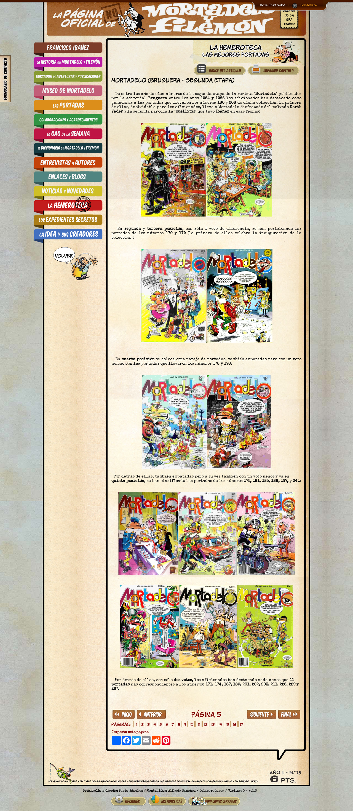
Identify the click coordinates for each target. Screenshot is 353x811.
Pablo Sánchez (131, 791)
